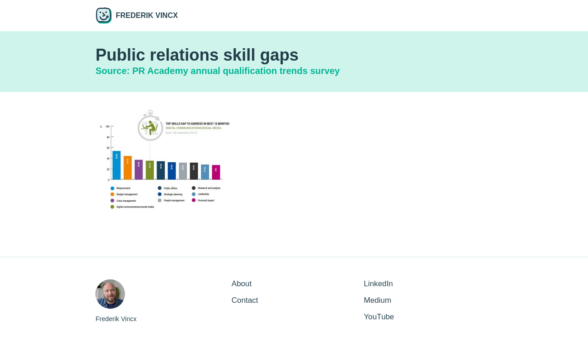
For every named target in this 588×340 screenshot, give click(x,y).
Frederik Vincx (137, 15)
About (242, 283)
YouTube (379, 316)
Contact (245, 300)
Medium (377, 300)
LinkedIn (378, 283)
